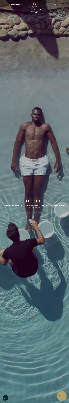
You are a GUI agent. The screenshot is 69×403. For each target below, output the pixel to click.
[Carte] (5, 398)
